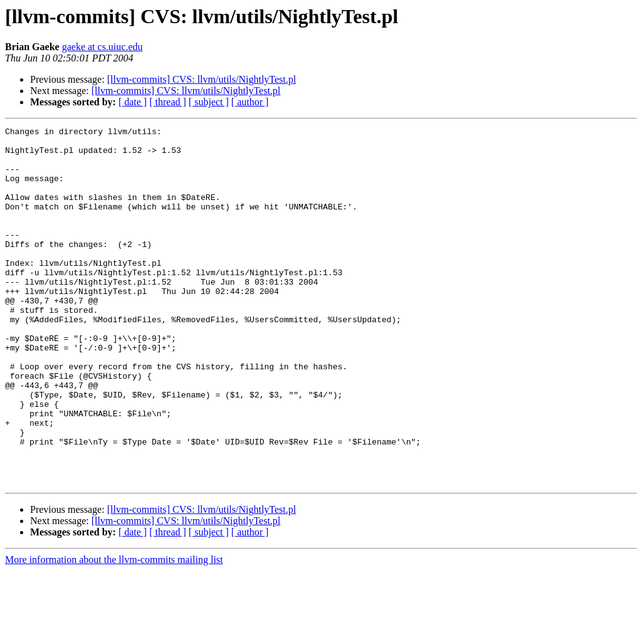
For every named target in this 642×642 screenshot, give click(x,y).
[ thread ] (167, 102)
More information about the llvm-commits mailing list (114, 631)
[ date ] (132, 102)
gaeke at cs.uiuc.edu (102, 46)
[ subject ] (209, 102)
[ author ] (250, 102)
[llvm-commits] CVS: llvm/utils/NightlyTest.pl (202, 79)
